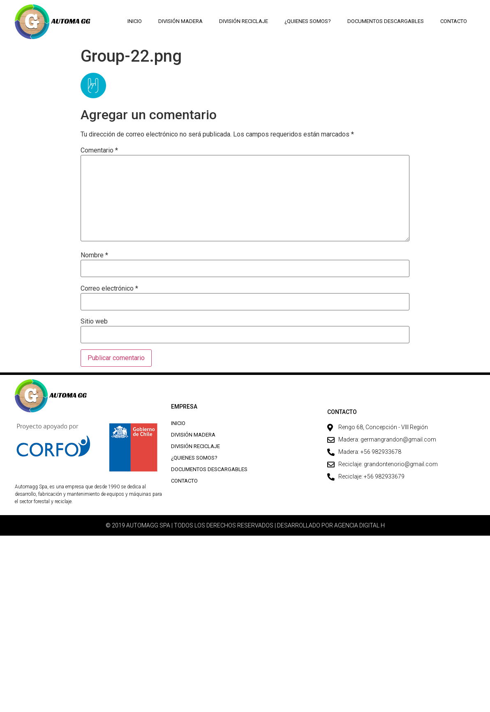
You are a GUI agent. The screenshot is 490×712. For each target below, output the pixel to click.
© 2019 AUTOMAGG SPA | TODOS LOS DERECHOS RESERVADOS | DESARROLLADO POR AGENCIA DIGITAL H (245, 525)
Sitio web (94, 321)
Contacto (453, 21)
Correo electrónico (109, 288)
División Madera (181, 21)
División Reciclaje (244, 21)
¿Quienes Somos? (307, 21)
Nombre (94, 255)
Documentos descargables (385, 21)
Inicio (135, 21)
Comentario (99, 150)
